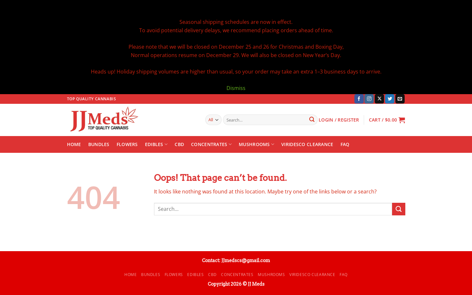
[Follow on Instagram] (369, 99)
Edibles (156, 144)
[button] (387, 120)
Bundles (99, 144)
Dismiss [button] (236, 88)
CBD (179, 144)
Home (74, 144)
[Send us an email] (400, 99)
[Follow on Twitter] (389, 99)
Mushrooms (256, 144)
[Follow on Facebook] (359, 99)
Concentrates (211, 144)
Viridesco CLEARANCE (307, 144)
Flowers (127, 144)
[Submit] (311, 119)
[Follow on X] (379, 99)
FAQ (345, 144)
